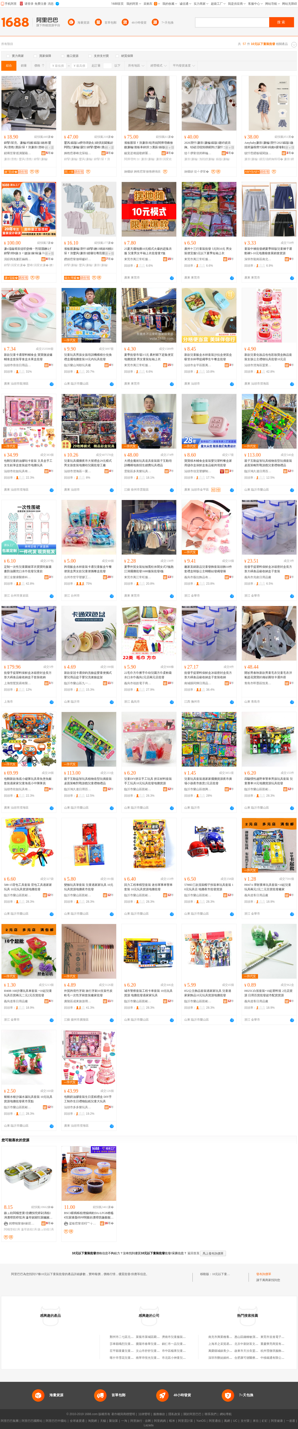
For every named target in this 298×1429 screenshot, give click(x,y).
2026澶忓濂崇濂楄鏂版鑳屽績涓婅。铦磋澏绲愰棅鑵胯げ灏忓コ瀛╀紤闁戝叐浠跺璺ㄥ (208, 145)
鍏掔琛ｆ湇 (102, 159)
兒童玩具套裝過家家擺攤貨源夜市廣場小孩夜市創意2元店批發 (208, 781)
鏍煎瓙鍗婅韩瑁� (271, 159)
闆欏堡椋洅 (12, 1229)
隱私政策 (174, 1414)
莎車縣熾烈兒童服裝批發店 (128, 1344)
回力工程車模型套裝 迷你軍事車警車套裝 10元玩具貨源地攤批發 (148, 887)
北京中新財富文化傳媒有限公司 (255, 1344)
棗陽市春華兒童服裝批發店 (154, 1344)
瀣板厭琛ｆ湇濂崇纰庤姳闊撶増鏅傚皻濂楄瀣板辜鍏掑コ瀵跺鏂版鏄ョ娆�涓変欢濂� (148, 145)
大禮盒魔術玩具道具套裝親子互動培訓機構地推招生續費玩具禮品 (148, 463)
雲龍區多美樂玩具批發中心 (137, 471)
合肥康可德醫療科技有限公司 (253, 1357)
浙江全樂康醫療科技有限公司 (17, 577)
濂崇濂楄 (148, 159)
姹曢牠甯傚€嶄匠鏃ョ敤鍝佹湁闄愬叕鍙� (22, 1223)
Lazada (148, 1425)
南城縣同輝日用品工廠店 (198, 683)
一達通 (290, 1421)
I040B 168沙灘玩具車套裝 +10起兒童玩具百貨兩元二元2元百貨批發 (28, 993)
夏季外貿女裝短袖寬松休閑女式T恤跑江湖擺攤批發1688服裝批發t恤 (149, 569)
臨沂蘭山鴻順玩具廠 (77, 365)
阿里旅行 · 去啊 (140, 1421)
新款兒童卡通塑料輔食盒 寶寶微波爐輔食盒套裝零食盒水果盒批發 (28, 357)
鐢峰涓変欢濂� (38, 265)
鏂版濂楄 (223, 159)
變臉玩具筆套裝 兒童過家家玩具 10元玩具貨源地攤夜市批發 (88, 887)
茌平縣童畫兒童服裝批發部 (128, 1351)
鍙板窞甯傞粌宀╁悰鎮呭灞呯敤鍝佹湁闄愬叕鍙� (82, 1223)
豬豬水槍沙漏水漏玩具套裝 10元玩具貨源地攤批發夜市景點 (28, 1099)
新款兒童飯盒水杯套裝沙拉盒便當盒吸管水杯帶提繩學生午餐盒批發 (208, 357)
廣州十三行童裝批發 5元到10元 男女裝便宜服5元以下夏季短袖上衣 (208, 251)
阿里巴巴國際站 (32, 1421)
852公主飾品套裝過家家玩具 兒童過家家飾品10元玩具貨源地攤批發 (207, 993)
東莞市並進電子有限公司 (277, 1337)
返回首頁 (193, 1253)
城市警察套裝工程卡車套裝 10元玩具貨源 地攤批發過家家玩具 (148, 993)
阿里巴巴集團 (10, 1421)
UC (235, 1421)
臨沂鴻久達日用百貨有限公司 (258, 471)
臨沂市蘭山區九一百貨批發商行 (77, 683)
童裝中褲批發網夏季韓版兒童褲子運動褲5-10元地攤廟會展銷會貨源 (268, 251)
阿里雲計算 (185, 1421)
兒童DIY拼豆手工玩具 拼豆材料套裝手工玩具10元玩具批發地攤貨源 (148, 781)
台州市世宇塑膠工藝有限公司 (77, 577)
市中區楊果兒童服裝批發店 (180, 1351)
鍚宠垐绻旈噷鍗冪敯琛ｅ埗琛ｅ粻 (137, 153)
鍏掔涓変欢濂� (15, 265)
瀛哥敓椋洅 (29, 1229)
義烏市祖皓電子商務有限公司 (137, 683)
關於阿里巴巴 (192, 1414)
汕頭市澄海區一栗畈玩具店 (77, 471)
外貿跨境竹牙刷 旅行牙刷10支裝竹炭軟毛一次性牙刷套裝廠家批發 (88, 993)
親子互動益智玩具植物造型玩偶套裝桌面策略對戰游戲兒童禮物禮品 (268, 463)
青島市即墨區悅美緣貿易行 (258, 683)
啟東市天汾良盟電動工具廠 (252, 1351)
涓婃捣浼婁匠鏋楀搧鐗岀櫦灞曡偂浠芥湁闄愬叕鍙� (17, 259)
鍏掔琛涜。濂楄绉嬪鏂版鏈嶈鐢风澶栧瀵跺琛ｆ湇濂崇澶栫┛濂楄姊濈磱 (28, 145)
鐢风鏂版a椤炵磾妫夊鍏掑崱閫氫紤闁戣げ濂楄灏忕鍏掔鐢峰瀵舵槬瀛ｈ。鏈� (88, 145)
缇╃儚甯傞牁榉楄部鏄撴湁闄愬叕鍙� (198, 153)
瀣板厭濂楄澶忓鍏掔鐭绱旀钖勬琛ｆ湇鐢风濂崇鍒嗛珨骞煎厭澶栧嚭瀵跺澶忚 (88, 251)
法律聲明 (144, 1414)
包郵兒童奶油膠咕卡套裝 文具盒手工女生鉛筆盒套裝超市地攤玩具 (28, 463)
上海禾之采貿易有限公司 (224, 1344)
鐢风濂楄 (86, 159)
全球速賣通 (77, 1421)
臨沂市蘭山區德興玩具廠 (198, 789)
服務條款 (159, 1414)
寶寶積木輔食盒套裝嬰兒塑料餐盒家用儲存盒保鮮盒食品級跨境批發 (208, 463)
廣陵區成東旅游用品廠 (77, 1001)
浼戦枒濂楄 (207, 159)
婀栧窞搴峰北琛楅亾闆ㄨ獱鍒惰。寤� (77, 153)
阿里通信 (215, 1421)
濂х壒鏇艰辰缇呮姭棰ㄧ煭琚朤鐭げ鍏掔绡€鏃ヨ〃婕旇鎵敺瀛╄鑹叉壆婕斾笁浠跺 (28, 251)
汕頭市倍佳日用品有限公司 (17, 365)
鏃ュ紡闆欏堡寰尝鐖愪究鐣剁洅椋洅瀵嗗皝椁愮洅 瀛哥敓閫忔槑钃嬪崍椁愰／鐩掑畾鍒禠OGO (28, 1215)
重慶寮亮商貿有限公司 (275, 1344)
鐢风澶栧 (26, 159)
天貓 (103, 1421)
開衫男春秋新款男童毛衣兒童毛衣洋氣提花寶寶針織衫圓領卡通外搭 (268, 675)
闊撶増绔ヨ (132, 159)
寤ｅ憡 (169, 147)
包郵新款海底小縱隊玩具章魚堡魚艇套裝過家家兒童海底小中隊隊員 (28, 781)
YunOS (201, 1421)
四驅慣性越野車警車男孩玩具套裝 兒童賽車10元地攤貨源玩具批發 (268, 781)
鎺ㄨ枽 (49, 147)
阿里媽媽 (160, 1421)
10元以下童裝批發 (224, 1274)
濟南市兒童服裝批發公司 (178, 1337)
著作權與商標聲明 (123, 1414)
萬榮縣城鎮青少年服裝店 (224, 1351)
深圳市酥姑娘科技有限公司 (226, 1357)
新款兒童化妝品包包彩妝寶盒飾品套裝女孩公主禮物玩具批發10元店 (268, 357)
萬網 (227, 1421)
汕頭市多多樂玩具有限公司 (77, 1107)
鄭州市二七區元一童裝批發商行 (130, 1337)
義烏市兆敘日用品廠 (257, 577)
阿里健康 (277, 1421)
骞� (50, 153)
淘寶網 (92, 1421)
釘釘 (265, 1421)
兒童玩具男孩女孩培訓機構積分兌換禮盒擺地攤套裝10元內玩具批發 (88, 357)
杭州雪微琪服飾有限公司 (277, 1351)
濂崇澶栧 (11, 159)
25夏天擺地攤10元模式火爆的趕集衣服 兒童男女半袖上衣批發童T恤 (148, 251)
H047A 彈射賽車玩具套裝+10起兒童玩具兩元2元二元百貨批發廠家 (267, 887)
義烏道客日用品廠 (256, 895)
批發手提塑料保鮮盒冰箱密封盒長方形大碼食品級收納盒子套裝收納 (28, 675)
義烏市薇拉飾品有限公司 (198, 577)
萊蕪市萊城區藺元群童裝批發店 (157, 1337)
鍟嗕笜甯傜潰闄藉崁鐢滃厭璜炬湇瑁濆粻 (17, 153)
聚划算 (113, 1421)
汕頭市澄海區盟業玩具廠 (258, 365)
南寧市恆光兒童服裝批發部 (154, 1357)
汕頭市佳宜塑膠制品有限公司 (198, 471)
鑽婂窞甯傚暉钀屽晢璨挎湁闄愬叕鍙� (77, 259)
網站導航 (226, 1414)
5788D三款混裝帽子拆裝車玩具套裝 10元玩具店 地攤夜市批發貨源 (208, 887)
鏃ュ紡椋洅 (45, 1229)
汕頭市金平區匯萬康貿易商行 (198, 365)
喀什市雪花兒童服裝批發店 (128, 1357)
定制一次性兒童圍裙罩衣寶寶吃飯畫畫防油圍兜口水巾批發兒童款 (28, 569)
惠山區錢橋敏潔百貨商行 (250, 1337)
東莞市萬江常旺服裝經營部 (137, 259)
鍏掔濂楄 (41, 159)
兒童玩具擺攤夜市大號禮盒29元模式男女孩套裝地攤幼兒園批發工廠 (88, 463)
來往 (256, 1421)
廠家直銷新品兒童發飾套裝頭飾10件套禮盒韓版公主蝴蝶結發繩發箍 (208, 569)
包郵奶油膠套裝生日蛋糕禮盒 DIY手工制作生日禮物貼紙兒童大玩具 (88, 1099)
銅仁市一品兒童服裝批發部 (180, 1344)
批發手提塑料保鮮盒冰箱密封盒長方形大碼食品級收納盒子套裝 (268, 569)
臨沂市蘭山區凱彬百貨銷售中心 (137, 789)
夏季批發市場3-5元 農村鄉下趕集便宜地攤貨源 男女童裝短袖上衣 (149, 357)
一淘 (124, 1421)
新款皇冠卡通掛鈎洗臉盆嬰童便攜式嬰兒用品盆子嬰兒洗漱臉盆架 (88, 675)
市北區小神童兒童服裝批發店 (181, 1357)
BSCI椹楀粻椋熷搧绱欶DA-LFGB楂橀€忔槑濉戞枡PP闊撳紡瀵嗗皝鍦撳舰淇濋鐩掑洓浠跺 (88, 1215)
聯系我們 (211, 1414)
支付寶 (245, 1421)
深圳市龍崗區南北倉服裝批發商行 (258, 259)
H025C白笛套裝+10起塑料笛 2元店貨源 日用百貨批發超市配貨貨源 (268, 993)
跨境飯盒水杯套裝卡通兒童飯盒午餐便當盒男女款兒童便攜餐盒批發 (88, 569)
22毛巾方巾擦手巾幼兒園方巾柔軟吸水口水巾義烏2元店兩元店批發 (148, 675)
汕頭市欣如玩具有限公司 (17, 471)
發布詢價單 (263, 1274)
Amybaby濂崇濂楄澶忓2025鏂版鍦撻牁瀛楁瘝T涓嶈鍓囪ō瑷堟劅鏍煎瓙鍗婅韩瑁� (269, 145)
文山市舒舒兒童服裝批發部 (154, 1351)
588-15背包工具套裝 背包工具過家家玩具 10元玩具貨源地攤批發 (28, 887)
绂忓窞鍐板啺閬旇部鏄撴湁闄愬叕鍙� (258, 153)
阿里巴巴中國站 (56, 1421)
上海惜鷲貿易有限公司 (17, 683)
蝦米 (172, 1421)
